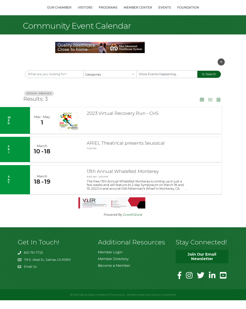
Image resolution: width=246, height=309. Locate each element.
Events (184, 12)
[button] (221, 70)
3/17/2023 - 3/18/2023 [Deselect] (38, 102)
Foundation (208, 12)
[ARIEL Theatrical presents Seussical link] (68, 158)
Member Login (110, 261)
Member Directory (113, 268)
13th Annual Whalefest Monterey (123, 180)
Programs (88, 12)
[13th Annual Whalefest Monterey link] (68, 188)
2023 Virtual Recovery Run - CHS (123, 122)
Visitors (65, 12)
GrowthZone (132, 223)
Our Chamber (39, 12)
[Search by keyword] (54, 83)
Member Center (158, 12)
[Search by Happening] (167, 83)
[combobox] (110, 83)
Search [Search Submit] (209, 83)
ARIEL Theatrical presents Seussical (126, 152)
